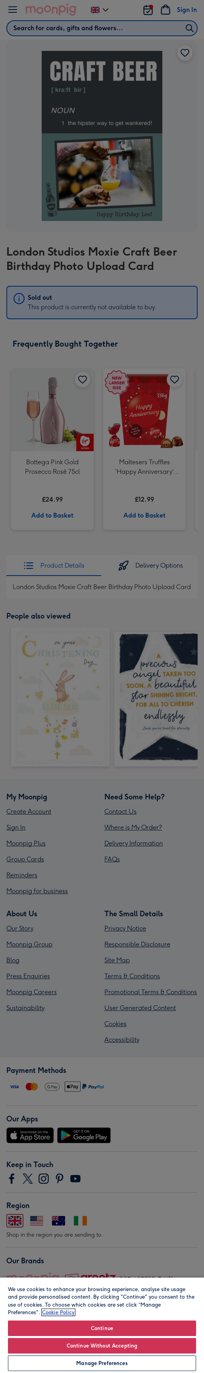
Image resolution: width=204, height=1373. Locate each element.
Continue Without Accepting (102, 1346)
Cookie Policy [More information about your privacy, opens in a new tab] (58, 1312)
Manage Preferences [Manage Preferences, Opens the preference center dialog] (101, 1363)
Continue (102, 1328)
